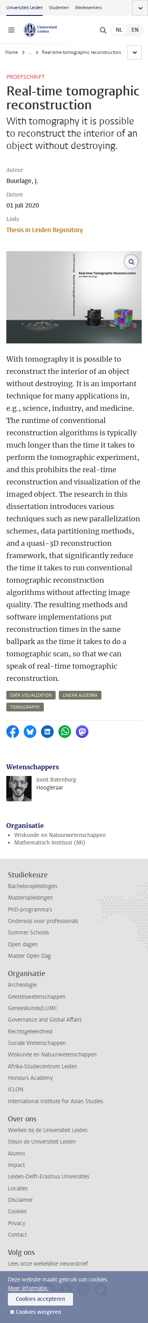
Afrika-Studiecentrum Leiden (42, 1066)
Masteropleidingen (30, 898)
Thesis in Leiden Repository (44, 230)
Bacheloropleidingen (32, 886)
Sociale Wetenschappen (37, 1043)
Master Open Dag (29, 956)
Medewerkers (88, 8)
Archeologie (22, 985)
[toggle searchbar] (103, 30)
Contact (17, 1235)
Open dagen (22, 944)
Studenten (59, 8)
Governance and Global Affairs (45, 1020)
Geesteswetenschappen (37, 997)
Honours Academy (30, 1078)
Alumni (16, 1153)
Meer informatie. (28, 1288)
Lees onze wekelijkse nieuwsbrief (48, 1264)
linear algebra (80, 695)
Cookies (17, 1211)
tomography (25, 707)
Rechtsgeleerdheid (30, 1031)
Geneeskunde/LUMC (32, 1008)
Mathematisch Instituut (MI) (49, 842)
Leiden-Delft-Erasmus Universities (48, 1176)
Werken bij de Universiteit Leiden (48, 1130)
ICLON (15, 1089)
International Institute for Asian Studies (55, 1101)
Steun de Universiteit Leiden (42, 1142)
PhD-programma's (30, 909)
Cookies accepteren (40, 1299)
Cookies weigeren (38, 1312)
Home (11, 52)
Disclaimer (20, 1200)
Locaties (18, 1188)
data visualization (31, 695)
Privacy (16, 1223)
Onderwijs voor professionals (43, 921)
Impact (16, 1165)
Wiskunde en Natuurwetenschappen (60, 835)
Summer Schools (28, 932)
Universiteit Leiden (24, 8)
